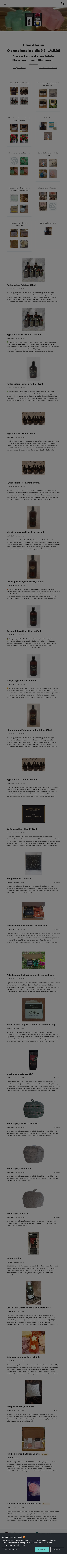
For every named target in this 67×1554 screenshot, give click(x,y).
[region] (33, 1543)
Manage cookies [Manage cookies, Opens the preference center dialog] (11, 1549)
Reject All (57, 1549)
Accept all (42, 1549)
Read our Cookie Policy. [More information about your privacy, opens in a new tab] (16, 1545)
